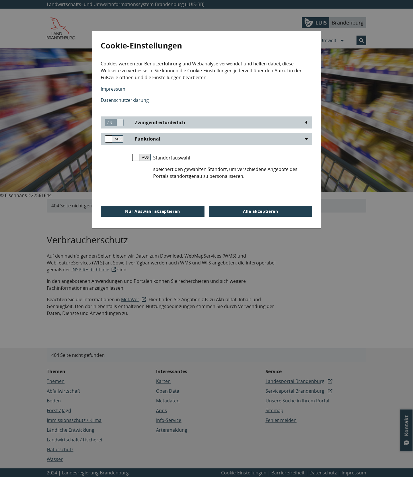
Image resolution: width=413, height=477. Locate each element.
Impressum (113, 89)
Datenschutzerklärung (125, 100)
